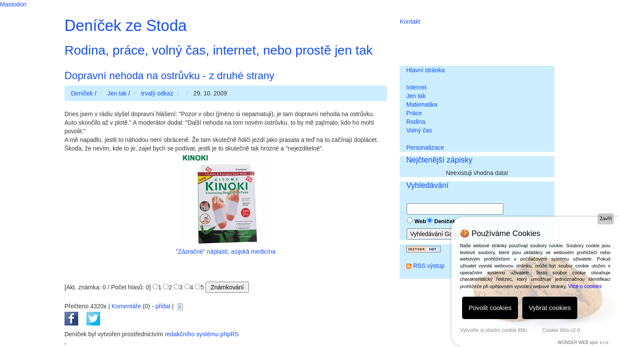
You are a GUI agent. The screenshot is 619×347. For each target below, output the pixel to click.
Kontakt (410, 21)
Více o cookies (585, 286)
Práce (414, 113)
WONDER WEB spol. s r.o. (583, 342)
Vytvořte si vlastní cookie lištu (493, 330)
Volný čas (419, 130)
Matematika (421, 104)
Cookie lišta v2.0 (561, 330)
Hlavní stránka (425, 70)
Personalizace (425, 147)
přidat (162, 306)
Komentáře (126, 306)
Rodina (415, 121)
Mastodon (13, 4)
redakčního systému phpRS (202, 334)
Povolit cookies (490, 307)
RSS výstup (428, 265)
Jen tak (416, 95)
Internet (416, 87)
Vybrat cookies (550, 307)
